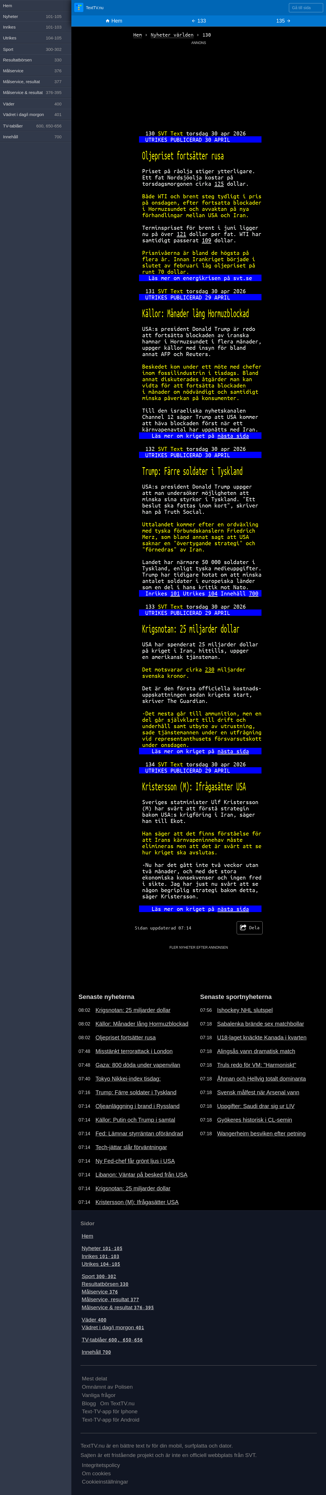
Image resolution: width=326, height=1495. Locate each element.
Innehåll (96, 1352)
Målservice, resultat (110, 1299)
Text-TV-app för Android (111, 1420)
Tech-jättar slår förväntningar (131, 1147)
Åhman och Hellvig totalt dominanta (261, 1079)
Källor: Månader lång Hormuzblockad (141, 1024)
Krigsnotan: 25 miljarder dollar (132, 1010)
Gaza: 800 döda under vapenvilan (137, 1065)
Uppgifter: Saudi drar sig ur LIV (256, 1106)
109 (206, 240)
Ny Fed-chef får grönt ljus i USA (135, 1161)
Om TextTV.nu (117, 1403)
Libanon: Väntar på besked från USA (141, 1175)
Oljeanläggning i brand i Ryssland (137, 1106)
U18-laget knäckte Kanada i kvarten (261, 1037)
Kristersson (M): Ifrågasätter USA (136, 1202)
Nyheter (102, 1248)
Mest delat (94, 1379)
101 (175, 593)
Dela (249, 927)
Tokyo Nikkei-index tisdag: (128, 1079)
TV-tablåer (112, 1340)
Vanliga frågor (99, 1395)
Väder (94, 1320)
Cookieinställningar (105, 1482)
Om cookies (96, 1473)
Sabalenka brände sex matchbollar (260, 1024)
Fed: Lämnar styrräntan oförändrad (139, 1133)
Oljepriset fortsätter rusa (125, 1037)
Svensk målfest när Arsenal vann (258, 1092)
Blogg (89, 1403)
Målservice (100, 1292)
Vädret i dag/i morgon (113, 1327)
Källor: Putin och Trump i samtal (135, 1120)
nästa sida (233, 435)
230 (209, 669)
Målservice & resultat (118, 1307)
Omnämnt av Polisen (107, 1387)
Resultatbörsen (105, 1284)
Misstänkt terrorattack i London (133, 1051)
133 (198, 21)
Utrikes (101, 1264)
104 (213, 593)
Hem (113, 21)
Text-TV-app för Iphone (110, 1411)
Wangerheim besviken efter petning (261, 1133)
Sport (99, 1276)
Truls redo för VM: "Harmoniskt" (256, 1065)
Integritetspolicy (101, 1465)
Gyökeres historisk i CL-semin (254, 1120)
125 (219, 183)
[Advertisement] (198, 85)
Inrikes (100, 1256)
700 (253, 593)
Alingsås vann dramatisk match (256, 1051)
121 (181, 234)
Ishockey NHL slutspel (245, 1010)
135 (283, 21)
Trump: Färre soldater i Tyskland (135, 1092)
